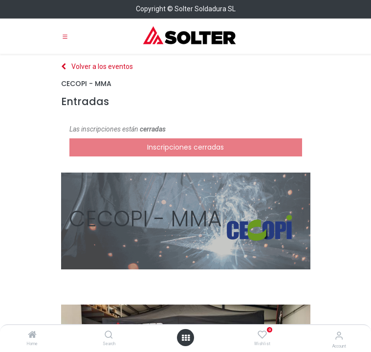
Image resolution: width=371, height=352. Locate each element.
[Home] (32, 335)
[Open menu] (186, 338)
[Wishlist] (262, 335)
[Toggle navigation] (65, 36)
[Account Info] (339, 335)
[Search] (108, 335)
